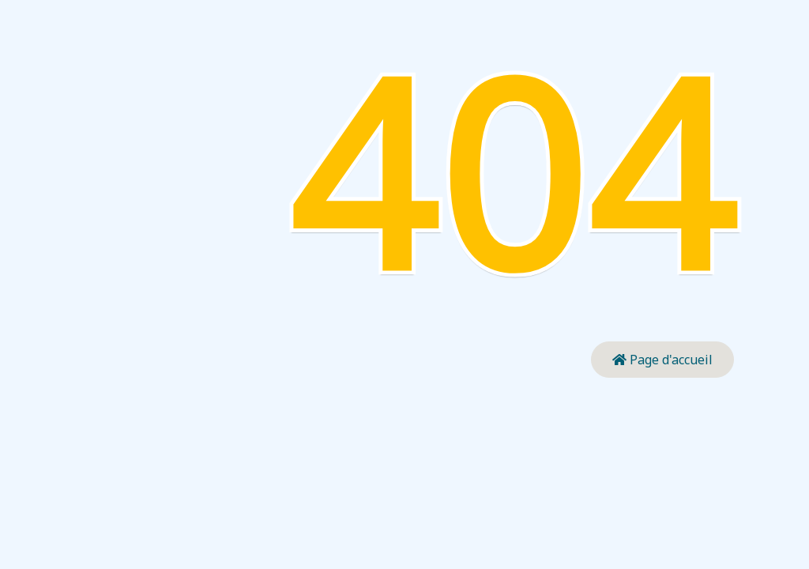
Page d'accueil (662, 359)
